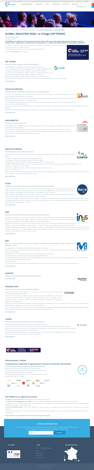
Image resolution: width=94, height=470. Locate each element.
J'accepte (86, 1)
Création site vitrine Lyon (47, 467)
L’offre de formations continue (14, 407)
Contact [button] (75, 4)
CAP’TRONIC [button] (66, 4)
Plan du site (39, 448)
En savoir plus (78, 1)
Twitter (38, 451)
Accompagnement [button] (27, 4)
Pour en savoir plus (10, 81)
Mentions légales (46, 448)
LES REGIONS (56, 4)
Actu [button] (48, 4)
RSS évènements (40, 457)
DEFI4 (20, 125)
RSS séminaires (39, 455)
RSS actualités (39, 453)
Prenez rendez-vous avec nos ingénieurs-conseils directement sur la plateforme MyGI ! (27, 415)
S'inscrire (59, 432)
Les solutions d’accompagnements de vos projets (19, 401)
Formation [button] (39, 4)
